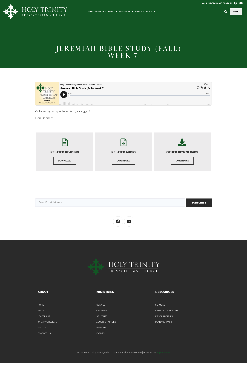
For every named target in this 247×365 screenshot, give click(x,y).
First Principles (164, 318)
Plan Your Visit (163, 323)
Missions (101, 329)
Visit (90, 12)
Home (41, 306)
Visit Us (42, 329)
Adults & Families (106, 323)
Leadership (44, 318)
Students (101, 318)
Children (101, 312)
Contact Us (149, 12)
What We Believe (47, 323)
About (99, 11)
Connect (111, 11)
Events (138, 12)
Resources (126, 11)
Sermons (160, 306)
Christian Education (166, 312)
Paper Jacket (163, 354)
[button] (225, 11)
